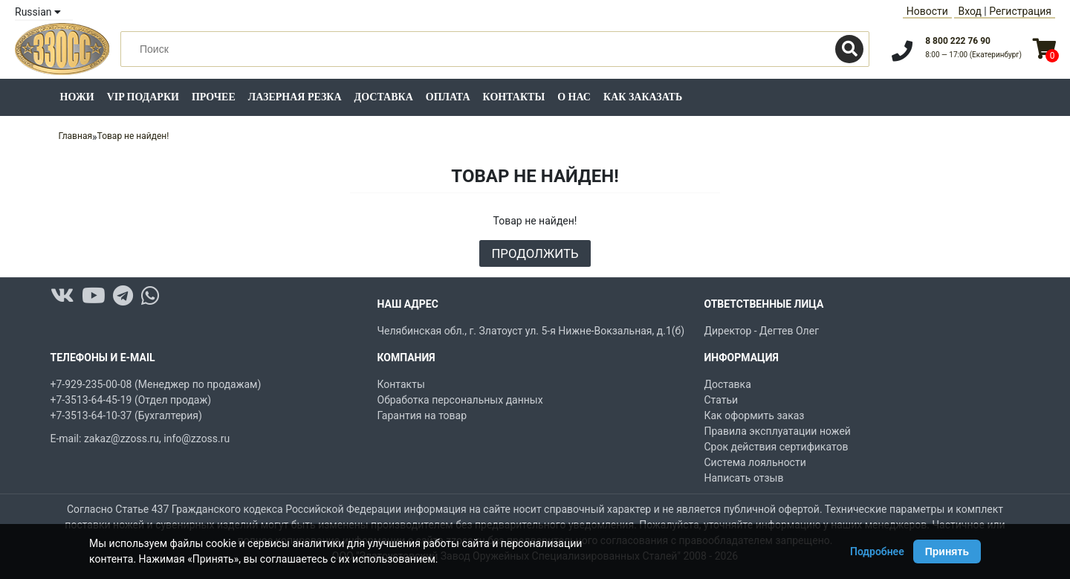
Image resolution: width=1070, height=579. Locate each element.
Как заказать (642, 97)
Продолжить (534, 253)
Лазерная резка (295, 97)
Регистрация (1020, 11)
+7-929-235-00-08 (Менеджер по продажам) (156, 384)
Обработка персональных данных (460, 400)
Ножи (77, 97)
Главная (75, 136)
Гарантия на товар (422, 415)
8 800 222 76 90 (957, 41)
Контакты (514, 97)
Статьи (721, 400)
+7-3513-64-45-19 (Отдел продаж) (131, 400)
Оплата (448, 97)
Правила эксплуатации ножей (777, 431)
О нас (574, 97)
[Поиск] (849, 49)
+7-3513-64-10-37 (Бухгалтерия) (126, 415)
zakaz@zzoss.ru (121, 438)
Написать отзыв (744, 478)
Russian (38, 12)
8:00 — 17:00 (973, 55)
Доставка (383, 97)
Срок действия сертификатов (776, 447)
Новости (927, 11)
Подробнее (877, 551)
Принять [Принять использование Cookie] (947, 551)
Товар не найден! (133, 136)
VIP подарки (143, 97)
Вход (969, 11)
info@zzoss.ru (196, 438)
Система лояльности (755, 462)
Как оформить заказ (754, 415)
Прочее (214, 97)
